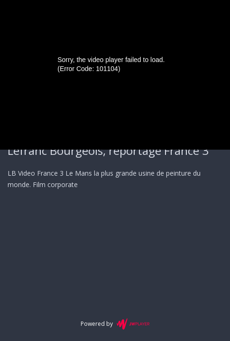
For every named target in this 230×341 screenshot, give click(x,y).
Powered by (115, 324)
